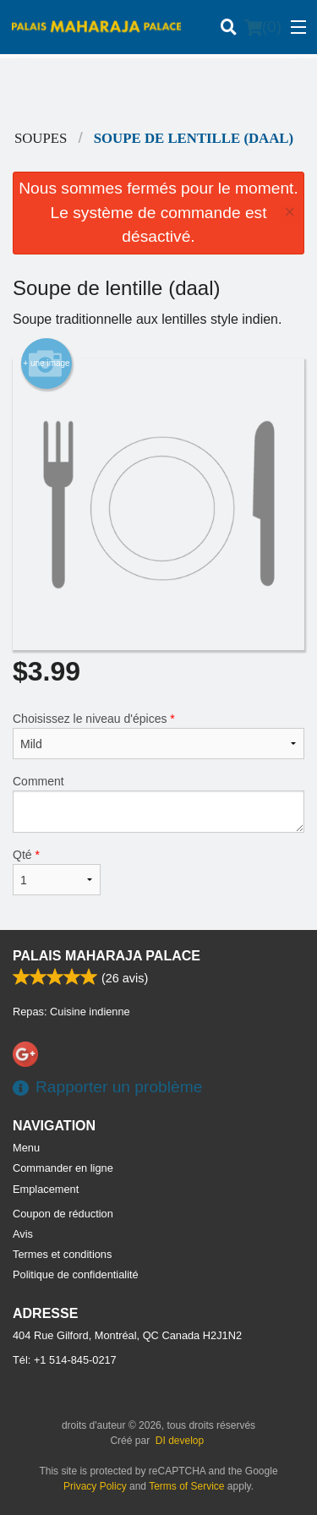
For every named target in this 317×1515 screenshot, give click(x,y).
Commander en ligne (63, 1168)
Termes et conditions (62, 1254)
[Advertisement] (158, 92)
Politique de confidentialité (76, 1274)
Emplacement (46, 1189)
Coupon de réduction (63, 1213)
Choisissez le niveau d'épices (158, 735)
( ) (262, 27)
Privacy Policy (95, 1486)
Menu (26, 1147)
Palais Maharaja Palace (106, 956)
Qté (57, 871)
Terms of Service (186, 1486)
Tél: (65, 1360)
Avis (23, 1234)
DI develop (180, 1441)
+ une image (46, 363)
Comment (158, 803)
